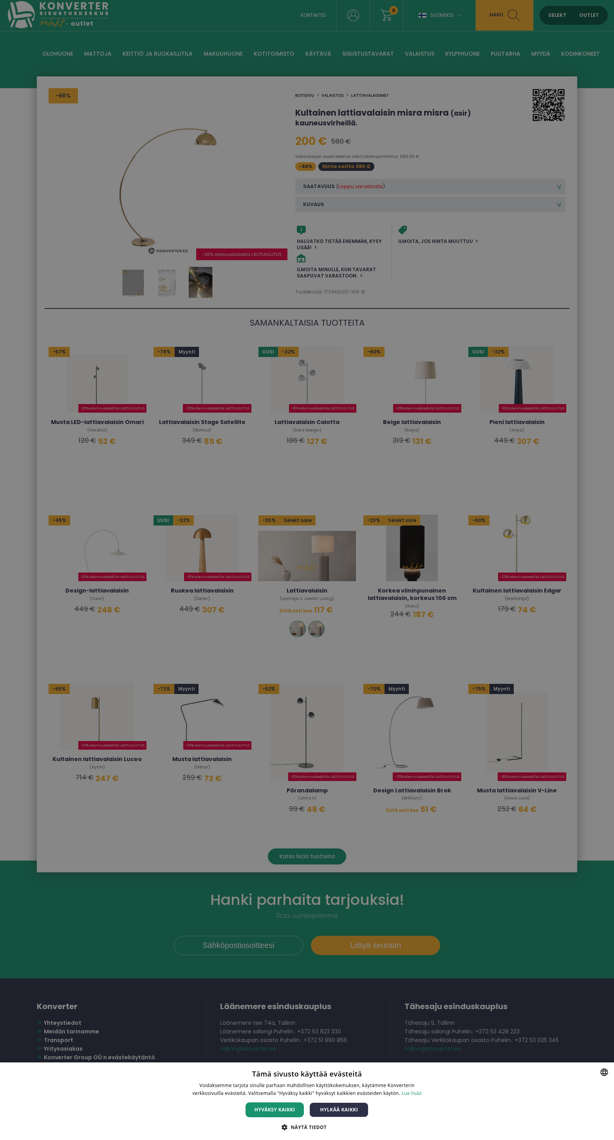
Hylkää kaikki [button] (339, 1109)
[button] (307, 1127)
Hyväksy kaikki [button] (275, 1109)
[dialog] (307, 570)
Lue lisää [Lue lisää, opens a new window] (411, 1093)
